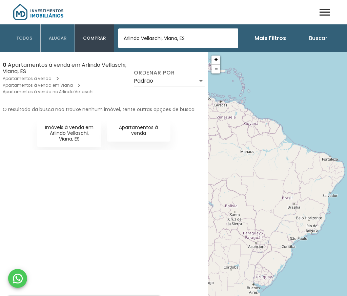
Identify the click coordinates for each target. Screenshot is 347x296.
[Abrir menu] (324, 12)
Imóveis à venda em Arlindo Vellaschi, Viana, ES (69, 133)
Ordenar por (154, 73)
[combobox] (178, 38)
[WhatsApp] (17, 278)
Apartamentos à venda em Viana (38, 85)
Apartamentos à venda (27, 78)
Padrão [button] (143, 81)
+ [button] (216, 60)
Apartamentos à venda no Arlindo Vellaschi (48, 91)
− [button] (216, 69)
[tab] (24, 38)
